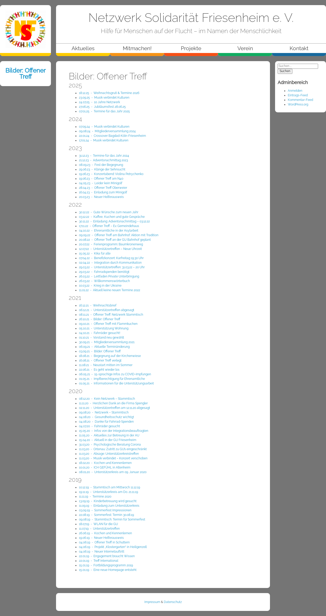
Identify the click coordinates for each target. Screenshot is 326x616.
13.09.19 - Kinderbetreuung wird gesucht (108, 501)
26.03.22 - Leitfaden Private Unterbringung (109, 276)
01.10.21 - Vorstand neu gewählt (101, 337)
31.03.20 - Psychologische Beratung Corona (110, 444)
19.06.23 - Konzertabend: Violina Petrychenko (111, 174)
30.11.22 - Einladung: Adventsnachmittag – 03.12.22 (114, 221)
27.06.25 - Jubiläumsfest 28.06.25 (102, 107)
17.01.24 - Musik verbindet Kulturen (103, 140)
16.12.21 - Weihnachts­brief (97, 305)
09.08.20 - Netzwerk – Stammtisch (104, 412)
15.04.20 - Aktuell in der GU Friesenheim (107, 440)
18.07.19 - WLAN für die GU (98, 524)
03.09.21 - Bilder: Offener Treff (100, 351)
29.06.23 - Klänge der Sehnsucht (102, 169)
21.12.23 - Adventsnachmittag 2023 (103, 160)
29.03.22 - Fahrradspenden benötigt (104, 272)
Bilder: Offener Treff (25, 73)
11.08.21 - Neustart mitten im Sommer (105, 365)
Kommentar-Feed (300, 100)
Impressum (152, 602)
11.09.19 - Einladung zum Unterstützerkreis (109, 505)
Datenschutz (173, 602)
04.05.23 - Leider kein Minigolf (100, 183)
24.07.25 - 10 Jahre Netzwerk (99, 102)
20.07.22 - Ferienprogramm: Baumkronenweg (111, 244)
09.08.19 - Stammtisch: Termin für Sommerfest (112, 519)
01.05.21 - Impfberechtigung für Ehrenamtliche (112, 379)
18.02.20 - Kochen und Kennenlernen (105, 463)
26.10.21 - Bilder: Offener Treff (99, 319)
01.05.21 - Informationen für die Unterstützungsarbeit (116, 383)
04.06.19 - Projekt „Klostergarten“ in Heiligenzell (113, 547)
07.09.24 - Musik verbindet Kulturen (104, 126)
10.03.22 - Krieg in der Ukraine (100, 285)
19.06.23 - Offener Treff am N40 (101, 178)
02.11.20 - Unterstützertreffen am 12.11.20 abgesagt (114, 408)
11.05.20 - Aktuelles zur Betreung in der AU (109, 435)
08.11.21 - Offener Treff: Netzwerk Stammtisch (111, 314)
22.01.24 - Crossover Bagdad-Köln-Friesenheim (112, 136)
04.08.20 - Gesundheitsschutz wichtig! (106, 417)
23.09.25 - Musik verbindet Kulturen (104, 97)
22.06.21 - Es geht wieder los (99, 369)
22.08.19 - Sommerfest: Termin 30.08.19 (106, 515)
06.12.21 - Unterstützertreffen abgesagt (106, 310)
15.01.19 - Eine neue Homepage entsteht (108, 570)
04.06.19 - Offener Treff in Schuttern (104, 542)
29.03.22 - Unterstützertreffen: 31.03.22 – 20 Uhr (112, 267)
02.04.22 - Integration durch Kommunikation (110, 262)
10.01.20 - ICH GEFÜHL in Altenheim (104, 467)
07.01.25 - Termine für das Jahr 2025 (104, 111)
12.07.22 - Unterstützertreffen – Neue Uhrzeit (110, 249)
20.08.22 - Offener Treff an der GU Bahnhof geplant (115, 240)
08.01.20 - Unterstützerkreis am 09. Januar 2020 (112, 472)
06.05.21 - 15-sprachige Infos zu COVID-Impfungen (115, 374)
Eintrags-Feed (298, 95)
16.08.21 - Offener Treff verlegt (100, 360)
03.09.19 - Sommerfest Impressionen (105, 510)
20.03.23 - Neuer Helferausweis (101, 197)
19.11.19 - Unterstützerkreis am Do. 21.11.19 (108, 492)
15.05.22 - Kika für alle (95, 253)
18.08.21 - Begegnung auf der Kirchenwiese (110, 356)
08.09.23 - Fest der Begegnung (101, 165)
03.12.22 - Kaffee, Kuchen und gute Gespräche (112, 217)
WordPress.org (298, 104)
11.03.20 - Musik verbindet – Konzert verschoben (113, 458)
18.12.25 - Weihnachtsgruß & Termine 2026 (109, 93)
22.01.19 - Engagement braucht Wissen (107, 556)
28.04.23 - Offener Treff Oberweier (103, 188)
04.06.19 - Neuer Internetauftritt (101, 551)
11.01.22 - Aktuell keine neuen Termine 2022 (109, 290)
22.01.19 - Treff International (98, 561)
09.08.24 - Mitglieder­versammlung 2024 (107, 131)
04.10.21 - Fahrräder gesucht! (99, 333)
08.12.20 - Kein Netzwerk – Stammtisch (107, 398)
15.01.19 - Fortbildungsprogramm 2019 (106, 565)
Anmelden (295, 90)
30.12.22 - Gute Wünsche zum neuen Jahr (108, 212)
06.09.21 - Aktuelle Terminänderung (104, 347)
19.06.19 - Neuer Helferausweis (101, 538)
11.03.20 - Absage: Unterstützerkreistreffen (109, 454)
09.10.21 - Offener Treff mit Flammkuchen (108, 324)
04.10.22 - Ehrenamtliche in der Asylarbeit (108, 230)
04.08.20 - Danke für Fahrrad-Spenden (106, 421)
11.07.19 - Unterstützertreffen (99, 528)
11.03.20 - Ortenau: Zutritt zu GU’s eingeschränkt (113, 449)
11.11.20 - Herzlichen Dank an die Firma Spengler (113, 403)
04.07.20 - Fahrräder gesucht (99, 426)
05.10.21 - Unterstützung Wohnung (103, 328)
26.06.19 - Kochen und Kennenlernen (105, 533)
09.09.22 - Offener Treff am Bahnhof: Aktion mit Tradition (118, 235)
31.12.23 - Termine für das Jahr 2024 (104, 155)
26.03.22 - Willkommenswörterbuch (104, 281)
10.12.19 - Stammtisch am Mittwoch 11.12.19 (109, 487)
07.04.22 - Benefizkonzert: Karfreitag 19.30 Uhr (111, 258)
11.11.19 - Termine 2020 (95, 496)
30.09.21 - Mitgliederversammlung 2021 (106, 342)
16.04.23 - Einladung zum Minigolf (103, 192)
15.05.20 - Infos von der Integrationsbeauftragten (113, 431)
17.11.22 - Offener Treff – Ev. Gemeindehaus (109, 226)
